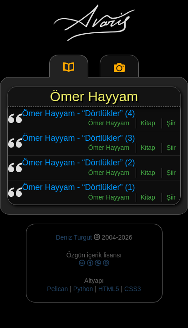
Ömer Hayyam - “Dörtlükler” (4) (78, 113)
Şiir (171, 123)
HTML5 (109, 288)
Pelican (57, 288)
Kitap (148, 123)
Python (83, 288)
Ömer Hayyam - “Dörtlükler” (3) (78, 138)
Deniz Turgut (73, 237)
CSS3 (132, 288)
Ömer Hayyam (108, 123)
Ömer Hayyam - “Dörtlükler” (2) (78, 162)
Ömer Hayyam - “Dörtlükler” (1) (78, 187)
